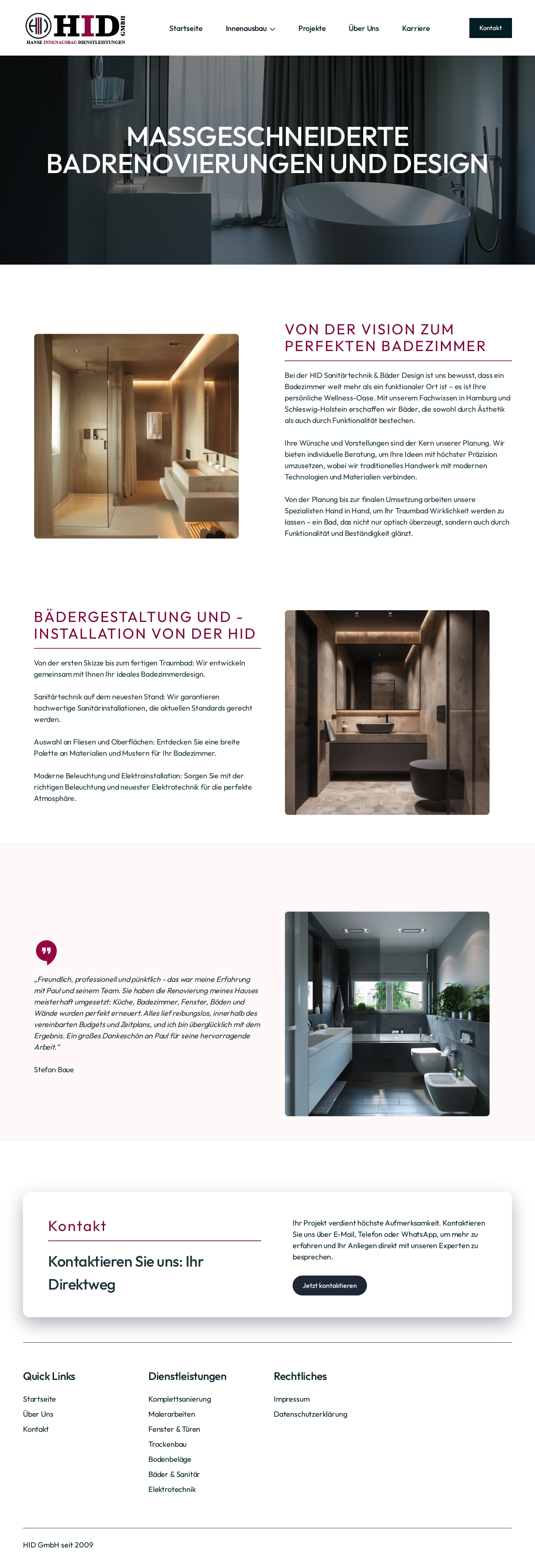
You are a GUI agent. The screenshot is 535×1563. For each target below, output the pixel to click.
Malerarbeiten (171, 1414)
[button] (250, 28)
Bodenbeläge (169, 1459)
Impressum (291, 1399)
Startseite (185, 28)
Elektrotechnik (172, 1489)
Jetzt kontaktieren (330, 1321)
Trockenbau (167, 1444)
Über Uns (364, 28)
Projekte (312, 28)
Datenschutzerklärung (310, 1414)
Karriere (416, 28)
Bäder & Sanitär (174, 1474)
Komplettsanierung (179, 1399)
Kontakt (490, 28)
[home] (76, 28)
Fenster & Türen (174, 1429)
